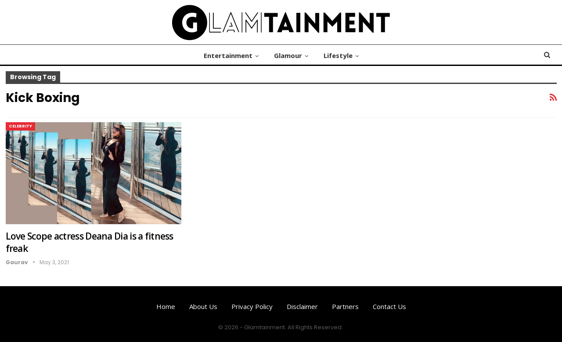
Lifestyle (338, 55)
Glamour (288, 55)
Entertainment (228, 55)
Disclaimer (302, 306)
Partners (345, 306)
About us (203, 306)
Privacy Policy (252, 306)
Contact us (389, 306)
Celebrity (20, 126)
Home (165, 306)
